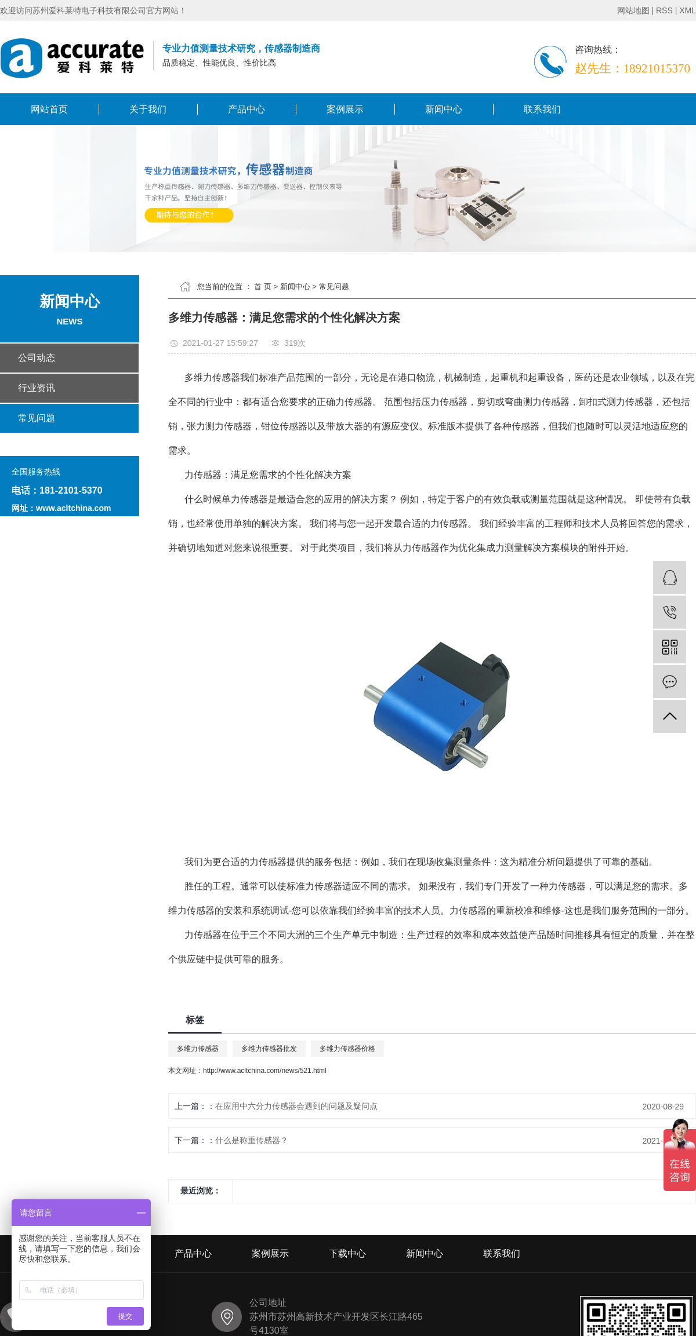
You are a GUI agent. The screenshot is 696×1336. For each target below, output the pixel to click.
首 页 (262, 286)
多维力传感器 (198, 1049)
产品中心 (246, 109)
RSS (664, 10)
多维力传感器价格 (347, 1049)
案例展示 (345, 109)
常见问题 (334, 286)
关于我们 (147, 109)
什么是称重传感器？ (251, 1140)
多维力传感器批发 (269, 1049)
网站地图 (633, 10)
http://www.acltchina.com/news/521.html (265, 1071)
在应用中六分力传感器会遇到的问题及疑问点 (296, 1106)
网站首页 (49, 109)
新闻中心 (443, 109)
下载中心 (347, 1253)
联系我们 (542, 109)
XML (687, 10)
